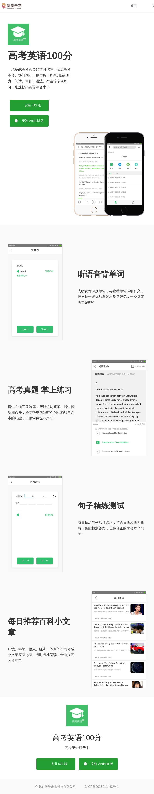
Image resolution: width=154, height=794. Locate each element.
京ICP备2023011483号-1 (101, 786)
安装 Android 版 (29, 121)
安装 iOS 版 (29, 105)
